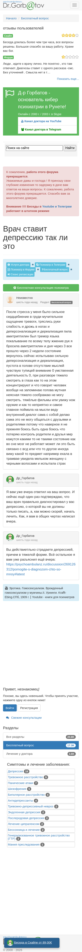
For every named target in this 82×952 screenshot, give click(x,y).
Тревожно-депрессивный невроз (30, 806)
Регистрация (29, 708)
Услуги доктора (18, 264)
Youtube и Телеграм (57, 206)
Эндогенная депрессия (24, 812)
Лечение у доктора (41, 754)
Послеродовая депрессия (26, 818)
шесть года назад (26, 302)
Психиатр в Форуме (20, 269)
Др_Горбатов (25, 478)
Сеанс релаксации (20, 274)
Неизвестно (24, 297)
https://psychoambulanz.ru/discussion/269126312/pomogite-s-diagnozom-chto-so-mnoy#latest (41, 569)
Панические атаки (20, 783)
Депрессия (15, 771)
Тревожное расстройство (25, 777)
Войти (10, 708)
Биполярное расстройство (26, 794)
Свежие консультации (24, 717)
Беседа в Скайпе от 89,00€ (33, 942)
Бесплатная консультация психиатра (41, 287)
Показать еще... (68, 78)
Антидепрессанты (20, 800)
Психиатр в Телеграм (50, 264)
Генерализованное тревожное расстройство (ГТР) (39, 837)
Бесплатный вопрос (54, 269)
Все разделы (41, 737)
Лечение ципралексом (23, 824)
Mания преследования (23, 844)
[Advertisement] (41, 646)
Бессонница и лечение (24, 829)
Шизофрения (17, 788)
